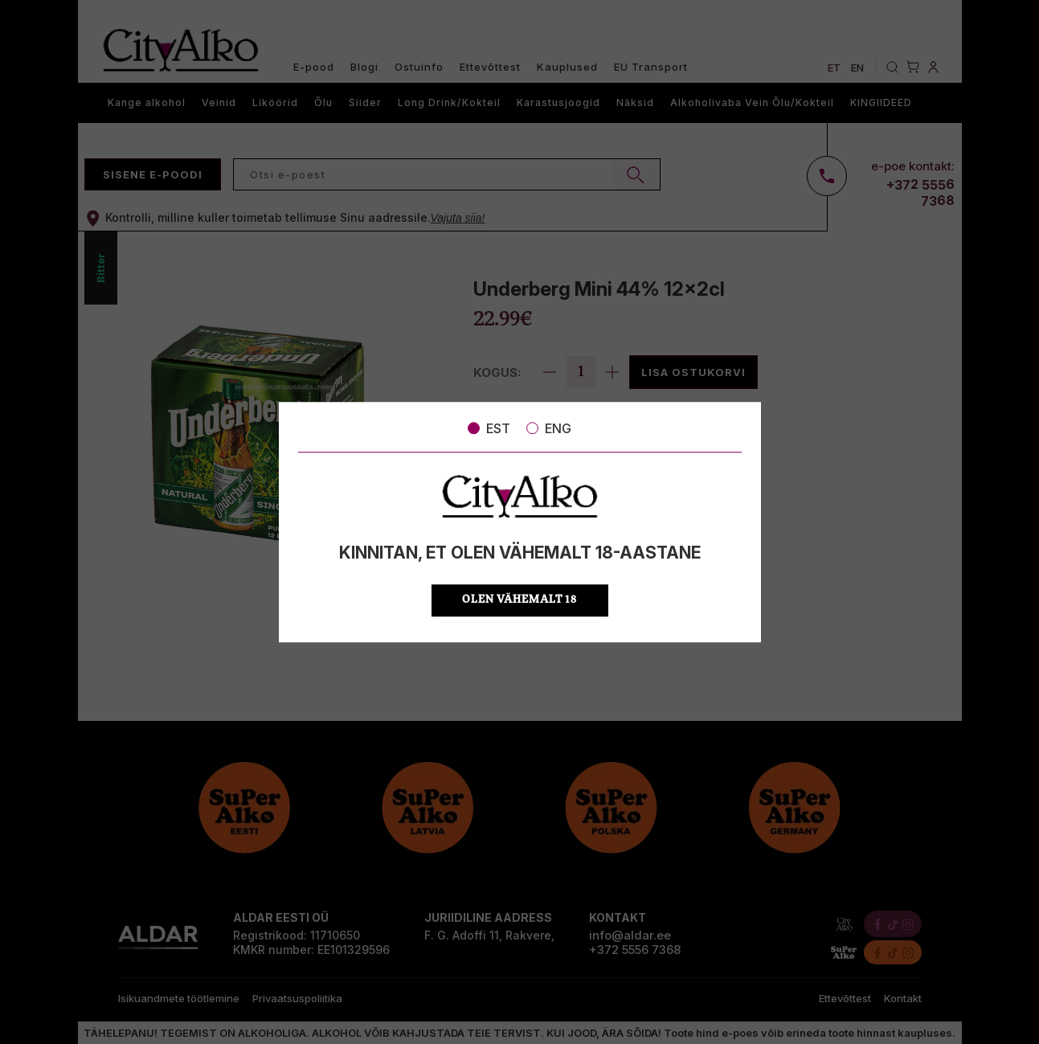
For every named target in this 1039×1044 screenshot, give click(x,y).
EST (489, 428)
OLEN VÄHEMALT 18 (519, 600)
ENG (548, 428)
